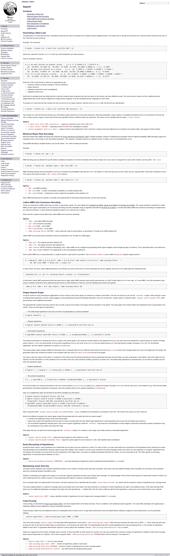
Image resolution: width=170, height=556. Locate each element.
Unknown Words (6, 126)
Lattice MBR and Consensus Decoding (40, 19)
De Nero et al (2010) (109, 207)
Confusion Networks (8, 189)
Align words (6, 91)
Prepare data (6, 87)
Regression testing (7, 175)
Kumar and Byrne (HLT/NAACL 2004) (76, 137)
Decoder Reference (8, 111)
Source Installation (7, 48)
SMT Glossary (6, 185)
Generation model (8, 101)
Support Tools (5, 142)
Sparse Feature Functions (10, 171)
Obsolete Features (7, 154)
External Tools (6, 144)
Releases (6, 54)
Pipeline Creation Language (7, 151)
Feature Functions (7, 169)
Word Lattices (5, 191)
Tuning (5, 107)
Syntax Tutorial (6, 67)
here (145, 129)
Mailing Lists (5, 37)
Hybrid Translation (7, 128)
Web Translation (6, 146)
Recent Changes (7, 41)
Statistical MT (5, 183)
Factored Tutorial (7, 69)
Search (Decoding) (7, 124)
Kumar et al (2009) (110, 205)
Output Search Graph (34, 21)
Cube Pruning (32, 28)
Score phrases (7, 97)
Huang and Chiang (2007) (54, 504)
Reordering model (8, 99)
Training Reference (7, 109)
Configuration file (8, 103)
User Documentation (9, 116)
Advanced (25, 1)
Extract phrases (7, 95)
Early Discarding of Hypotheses (38, 23)
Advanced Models (7, 118)
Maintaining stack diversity (36, 26)
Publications (5, 193)
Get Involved (7, 39)
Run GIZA (5, 89)
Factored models (7, 187)
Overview (4, 29)
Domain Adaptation (7, 134)
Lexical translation (8, 93)
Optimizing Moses (9, 72)
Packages (4, 52)
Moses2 (3, 148)
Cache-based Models (8, 138)
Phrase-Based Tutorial (8, 65)
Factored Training (7, 85)
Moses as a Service (8, 130)
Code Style (4, 165)
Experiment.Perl (6, 74)
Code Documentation (8, 173)
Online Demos (6, 33)
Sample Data (5, 56)
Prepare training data (8, 83)
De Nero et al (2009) (127, 205)
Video (3, 161)
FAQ (2, 35)
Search (142, 3)
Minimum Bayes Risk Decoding (38, 16)
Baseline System (7, 50)
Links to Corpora (6, 58)
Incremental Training (8, 132)
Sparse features (8, 140)
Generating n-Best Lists (35, 14)
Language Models (9, 105)
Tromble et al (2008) (96, 205)
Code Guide (5, 163)
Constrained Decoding (8, 136)
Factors (3, 167)
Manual (3, 31)
